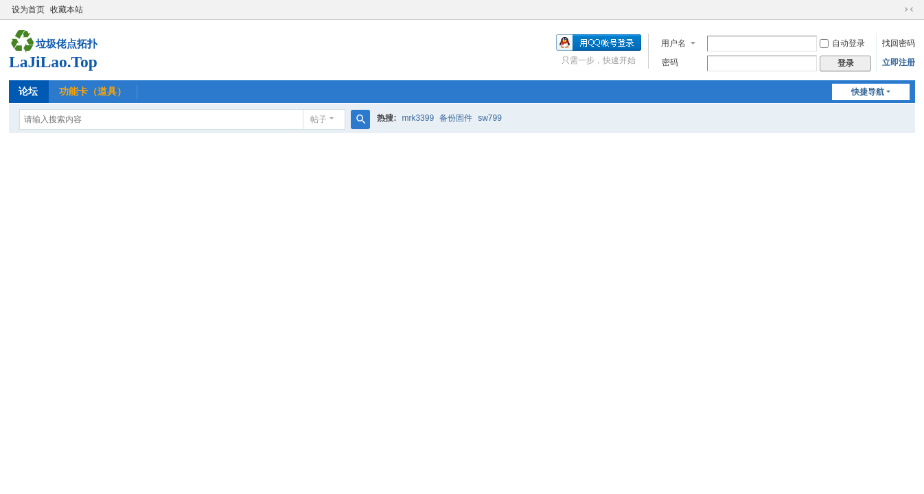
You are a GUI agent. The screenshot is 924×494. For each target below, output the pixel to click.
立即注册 (898, 62)
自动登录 (842, 43)
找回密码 (898, 43)
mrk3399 (418, 118)
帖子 (318, 119)
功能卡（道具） (92, 91)
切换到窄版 (909, 9)
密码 (670, 62)
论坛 (28, 91)
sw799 (490, 118)
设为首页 (28, 9)
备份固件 (455, 118)
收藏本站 (66, 9)
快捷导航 (867, 92)
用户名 (673, 43)
